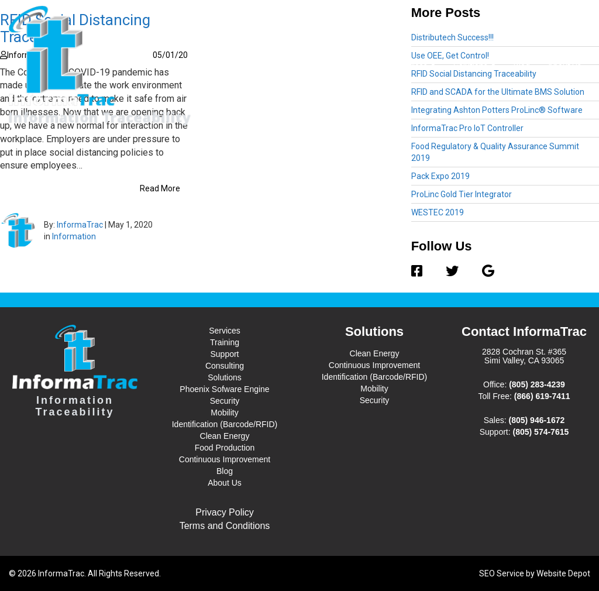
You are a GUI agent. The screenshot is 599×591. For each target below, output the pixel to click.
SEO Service (501, 573)
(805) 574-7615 (541, 432)
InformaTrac (80, 224)
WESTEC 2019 (437, 212)
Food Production (225, 447)
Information (74, 236)
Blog (522, 66)
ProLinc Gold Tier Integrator (461, 194)
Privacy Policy (224, 512)
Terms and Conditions (225, 526)
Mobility (224, 412)
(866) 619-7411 (542, 396)
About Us (564, 66)
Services (416, 65)
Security (225, 401)
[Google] (482, 271)
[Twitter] (452, 271)
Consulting (224, 365)
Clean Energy (225, 436)
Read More (160, 188)
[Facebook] (422, 271)
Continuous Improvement (224, 459)
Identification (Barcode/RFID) (225, 424)
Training (224, 342)
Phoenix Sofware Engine (224, 389)
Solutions (474, 65)
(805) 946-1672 (537, 420)
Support (224, 354)
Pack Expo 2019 (440, 176)
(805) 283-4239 (537, 384)
